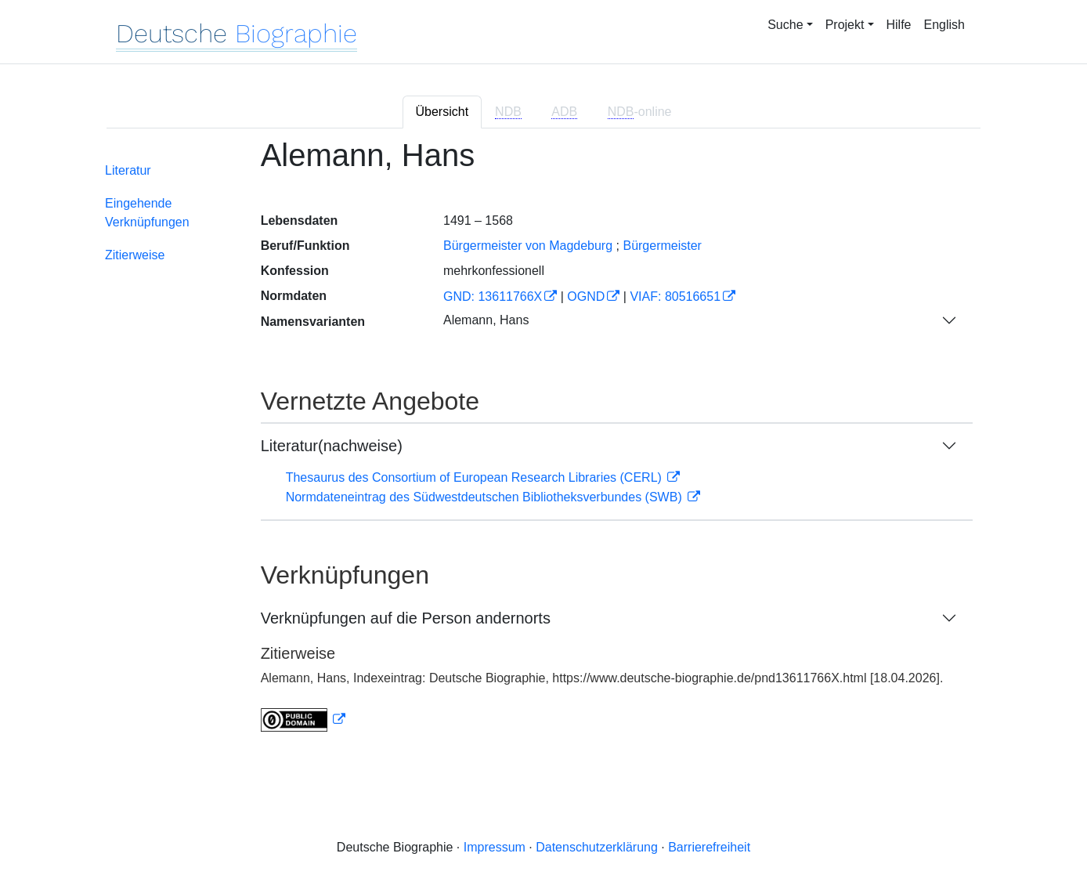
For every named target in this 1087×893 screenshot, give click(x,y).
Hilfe (899, 24)
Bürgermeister (662, 245)
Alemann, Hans (486, 320)
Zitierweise (134, 255)
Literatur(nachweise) (332, 445)
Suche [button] (785, 24)
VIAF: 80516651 (675, 296)
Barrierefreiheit (709, 847)
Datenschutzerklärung (597, 847)
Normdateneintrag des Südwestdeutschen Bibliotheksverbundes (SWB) (486, 497)
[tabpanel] (543, 444)
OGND (586, 296)
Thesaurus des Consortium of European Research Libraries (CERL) (476, 477)
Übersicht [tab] (442, 111)
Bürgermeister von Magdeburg (527, 245)
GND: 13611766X (492, 296)
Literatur (128, 170)
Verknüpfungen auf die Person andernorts (406, 618)
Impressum (494, 847)
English (944, 24)
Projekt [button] (845, 24)
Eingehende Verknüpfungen (147, 213)
